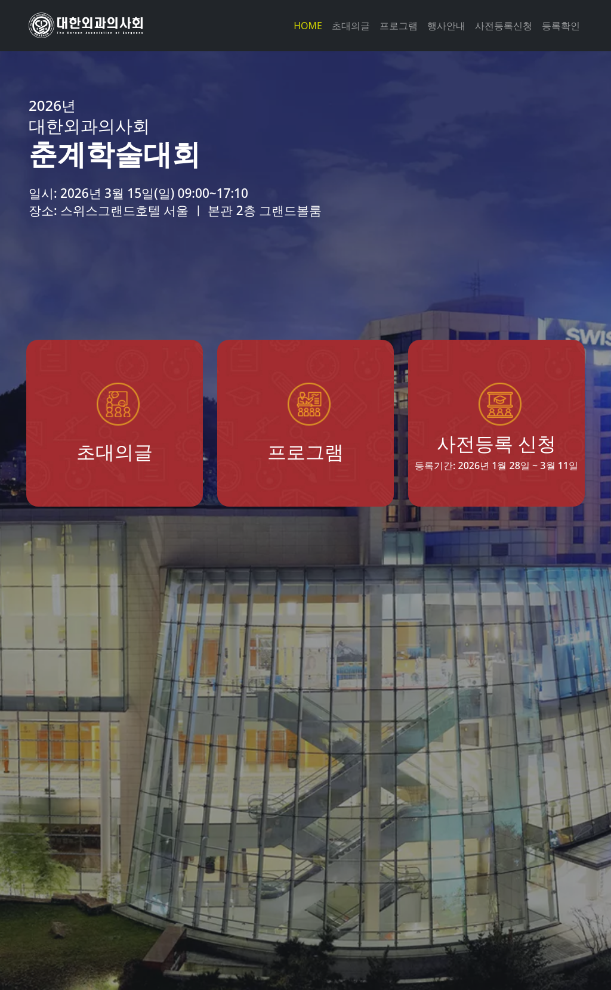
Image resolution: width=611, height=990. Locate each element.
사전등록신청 (503, 25)
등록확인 (561, 25)
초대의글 (351, 25)
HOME (308, 25)
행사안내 (446, 25)
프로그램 (398, 25)
